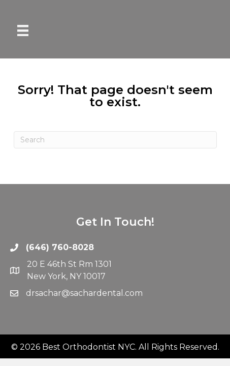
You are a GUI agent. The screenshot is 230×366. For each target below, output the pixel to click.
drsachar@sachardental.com (84, 293)
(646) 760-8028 (60, 247)
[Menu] (23, 30)
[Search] (115, 139)
